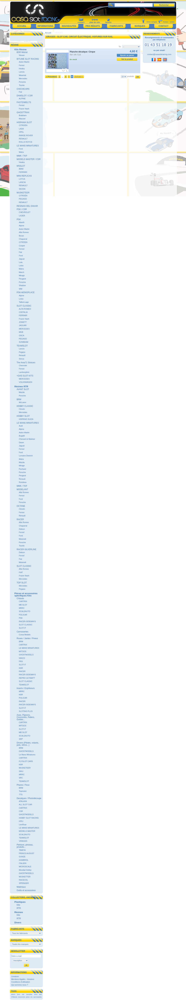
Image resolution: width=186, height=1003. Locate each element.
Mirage (22, 275)
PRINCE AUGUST (26, 853)
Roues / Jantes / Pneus (27, 638)
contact (81, 22)
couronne (21, 997)
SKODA (22, 189)
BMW (21, 169)
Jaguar (22, 259)
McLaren (22, 402)
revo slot (38, 994)
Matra (21, 152)
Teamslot (22, 791)
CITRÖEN (23, 242)
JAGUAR (23, 325)
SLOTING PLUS (26, 711)
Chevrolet (23, 365)
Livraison (15, 976)
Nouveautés (69, 26)
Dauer (21, 442)
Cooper (22, 246)
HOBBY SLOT (23, 416)
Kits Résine (20, 49)
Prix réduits (92, 26)
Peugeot (22, 279)
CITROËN (23, 125)
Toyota (21, 85)
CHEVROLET (24, 212)
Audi (21, 426)
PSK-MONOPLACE (26, 292)
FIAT (21, 572)
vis (31, 997)
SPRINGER (24, 883)
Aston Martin (24, 62)
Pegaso (22, 352)
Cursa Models (24, 635)
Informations (45, 26)
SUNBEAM (23, 342)
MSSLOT (21, 166)
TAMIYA (22, 850)
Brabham (23, 115)
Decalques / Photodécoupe (29, 798)
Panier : (166, 22)
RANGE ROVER (26, 135)
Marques (140, 26)
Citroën (22, 409)
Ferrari (21, 65)
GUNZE (22, 857)
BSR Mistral (22, 52)
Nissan (22, 55)
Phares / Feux (23, 785)
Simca (21, 359)
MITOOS (22, 651)
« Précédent (51, 77)
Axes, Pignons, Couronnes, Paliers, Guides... (26, 717)
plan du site (94, 22)
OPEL (21, 132)
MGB (21, 332)
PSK (19, 219)
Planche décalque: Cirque (82, 52)
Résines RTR (21, 386)
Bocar (21, 236)
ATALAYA (23, 801)
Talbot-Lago (24, 302)
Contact (164, 26)
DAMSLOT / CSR (25, 95)
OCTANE (21, 506)
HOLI (21, 821)
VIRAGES (23, 841)
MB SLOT (23, 605)
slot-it (13, 994)
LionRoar (23, 825)
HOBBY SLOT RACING (29, 818)
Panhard (22, 469)
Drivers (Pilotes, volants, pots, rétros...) (28, 744)
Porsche (22, 82)
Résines (18, 912)
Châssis (20, 598)
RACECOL (23, 880)
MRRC (21, 608)
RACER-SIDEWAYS (27, 621)
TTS (20, 795)
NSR (21, 668)
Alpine (21, 226)
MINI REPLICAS (24, 176)
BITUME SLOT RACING (28, 59)
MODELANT (22, 489)
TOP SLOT (22, 582)
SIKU (21, 771)
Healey (22, 69)
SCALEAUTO (24, 611)
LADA (21, 129)
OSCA (21, 335)
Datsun (22, 529)
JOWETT (23, 322)
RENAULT (23, 139)
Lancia (21, 72)
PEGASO (23, 199)
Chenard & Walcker (27, 439)
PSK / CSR (22, 209)
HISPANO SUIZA (26, 419)
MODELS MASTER (27, 831)
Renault (22, 355)
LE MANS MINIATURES (28, 146)
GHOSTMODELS (26, 655)
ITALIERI (22, 863)
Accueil (21, 26)
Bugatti (22, 436)
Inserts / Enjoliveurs (26, 688)
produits (130, 76)
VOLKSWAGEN (25, 382)
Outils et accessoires (26, 890)
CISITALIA (23, 312)
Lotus (21, 266)
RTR (19, 908)
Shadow (22, 285)
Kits (18, 905)
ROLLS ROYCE (25, 142)
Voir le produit (127, 59)
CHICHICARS (23, 89)
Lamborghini (24, 372)
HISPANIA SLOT (24, 122)
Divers (17, 922)
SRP (21, 739)
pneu (28, 997)
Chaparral (23, 239)
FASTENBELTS (24, 102)
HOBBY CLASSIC (25, 406)
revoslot (29, 994)
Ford (21, 149)
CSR (21, 811)
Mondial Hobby (25, 870)
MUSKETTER (24, 877)
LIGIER (22, 216)
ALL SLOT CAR (25, 804)
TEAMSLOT (22, 346)
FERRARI (23, 172)
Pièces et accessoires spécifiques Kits (25, 594)
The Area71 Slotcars (26, 362)
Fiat (20, 92)
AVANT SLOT (23, 389)
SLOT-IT (22, 628)
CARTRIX (23, 601)
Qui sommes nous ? (19, 985)
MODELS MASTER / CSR (28, 159)
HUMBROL (23, 860)
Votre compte (151, 22)
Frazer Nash (24, 109)
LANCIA (22, 182)
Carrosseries (22, 631)
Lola (20, 262)
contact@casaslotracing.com (159, 54)
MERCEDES (24, 329)
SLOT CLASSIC (24, 306)
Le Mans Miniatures (27, 755)
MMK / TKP (22, 156)
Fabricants (116, 26)
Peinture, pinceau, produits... (25, 846)
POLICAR (23, 615)
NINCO (22, 658)
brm (18, 994)
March (21, 272)
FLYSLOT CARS (26, 761)
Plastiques (20, 902)
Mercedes (23, 78)
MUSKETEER (23, 192)
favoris (108, 22)
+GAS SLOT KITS (25, 376)
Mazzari (22, 119)
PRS (21, 661)
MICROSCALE (25, 867)
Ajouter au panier (127, 55)
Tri (120, 47)
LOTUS (22, 179)
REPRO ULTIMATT (27, 678)
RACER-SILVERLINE (26, 549)
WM (20, 289)
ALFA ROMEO (25, 309)
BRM (19, 399)
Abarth (21, 222)
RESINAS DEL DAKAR (27, 206)
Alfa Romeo (24, 232)
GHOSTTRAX (23, 112)
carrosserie (37, 997)
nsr (23, 994)
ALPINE (22, 99)
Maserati (22, 75)
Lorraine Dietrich (26, 456)
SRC (21, 778)
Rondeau (23, 482)
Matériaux (21, 887)
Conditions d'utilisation (20, 982)
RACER (20, 519)
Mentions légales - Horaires (22, 979)
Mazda (21, 392)
